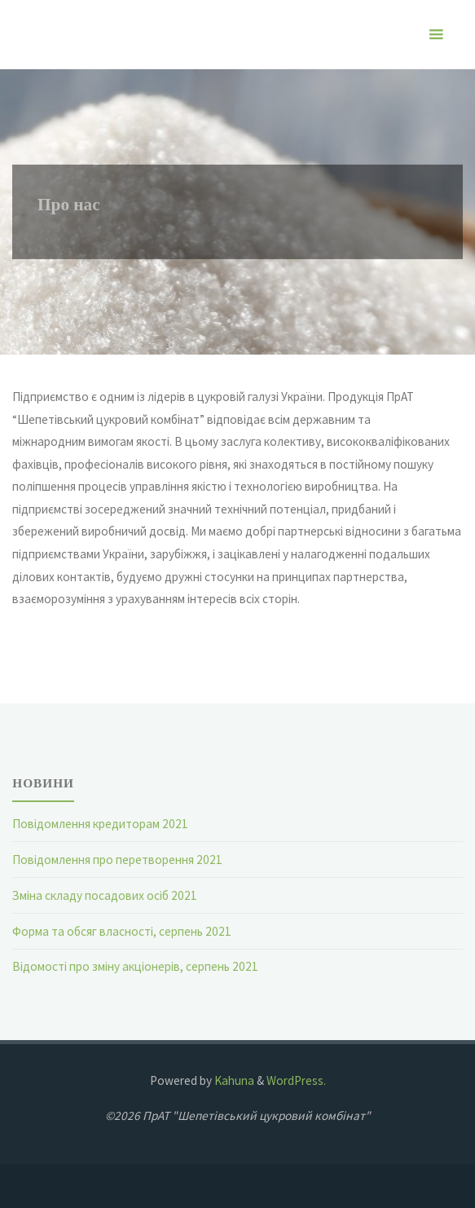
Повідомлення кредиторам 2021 (100, 823)
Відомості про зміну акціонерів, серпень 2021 (135, 966)
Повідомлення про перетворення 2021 (117, 859)
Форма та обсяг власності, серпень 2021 (121, 931)
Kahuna (233, 1080)
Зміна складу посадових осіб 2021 (104, 895)
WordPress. (296, 1080)
